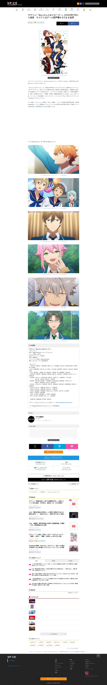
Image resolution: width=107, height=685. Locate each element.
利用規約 (87, 667)
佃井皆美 (32, 645)
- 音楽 (56, 659)
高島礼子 (41, 642)
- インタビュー (72, 663)
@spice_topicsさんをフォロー (14, 665)
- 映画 (56, 672)
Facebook (12, 660)
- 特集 (71, 668)
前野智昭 (38, 106)
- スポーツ (57, 670)
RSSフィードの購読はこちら (54, 452)
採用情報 (87, 665)
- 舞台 (56, 661)
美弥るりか (33, 642)
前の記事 (32, 483)
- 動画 (71, 659)
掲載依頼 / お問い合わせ (90, 663)
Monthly (70, 560)
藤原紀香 (48, 642)
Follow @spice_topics (40, 464)
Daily (36, 560)
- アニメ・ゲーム (58, 667)
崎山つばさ (56, 642)
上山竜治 (64, 642)
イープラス (31, 651)
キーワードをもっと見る (72, 648)
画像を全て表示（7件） (53, 77)
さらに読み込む (58, 634)
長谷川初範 (49, 645)
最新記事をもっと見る (73, 592)
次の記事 (75, 483)
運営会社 (87, 659)
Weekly (53, 560)
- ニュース (72, 661)
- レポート (72, 665)
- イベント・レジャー (59, 663)
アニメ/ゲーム (33, 492)
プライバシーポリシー (89, 668)
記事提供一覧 (87, 661)
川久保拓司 (40, 645)
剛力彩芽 (72, 642)
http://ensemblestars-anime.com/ (63, 402)
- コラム (71, 667)
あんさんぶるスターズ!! (53, 492)
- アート (56, 668)
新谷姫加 (57, 645)
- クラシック (57, 665)
